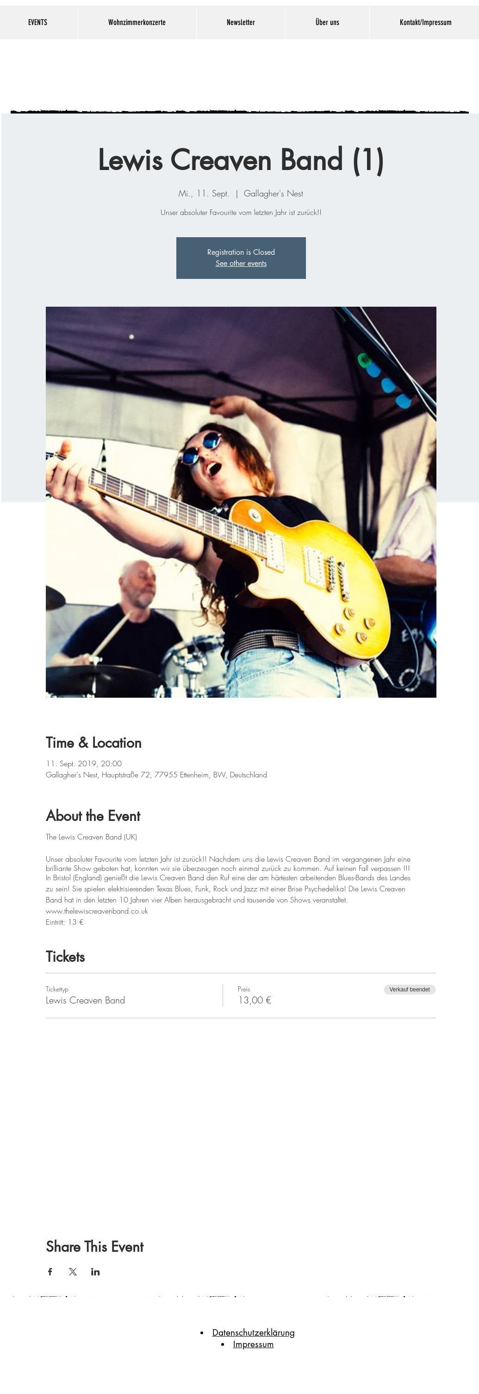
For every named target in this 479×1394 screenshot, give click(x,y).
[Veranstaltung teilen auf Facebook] (50, 1271)
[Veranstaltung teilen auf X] (72, 1271)
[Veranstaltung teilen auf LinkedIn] (95, 1271)
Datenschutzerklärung (253, 1332)
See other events (241, 263)
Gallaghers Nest (226, 74)
